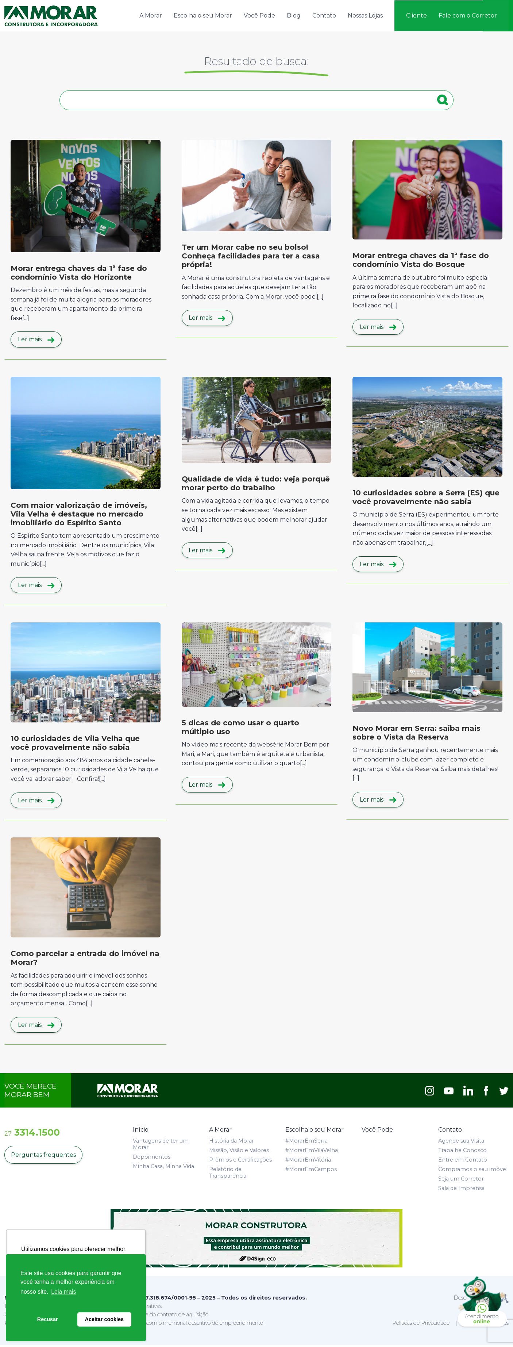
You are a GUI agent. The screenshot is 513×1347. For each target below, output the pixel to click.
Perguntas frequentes (44, 1157)
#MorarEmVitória (308, 1162)
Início (140, 1131)
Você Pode (259, 15)
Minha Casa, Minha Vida (163, 1168)
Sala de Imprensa (461, 1190)
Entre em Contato (462, 1162)
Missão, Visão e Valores (239, 1152)
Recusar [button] (47, 1319)
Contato (324, 15)
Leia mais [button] (63, 1292)
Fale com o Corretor (468, 15)
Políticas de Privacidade (421, 1324)
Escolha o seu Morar (203, 15)
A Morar (150, 15)
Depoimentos (151, 1159)
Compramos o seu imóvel (473, 1171)
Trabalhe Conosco (462, 1152)
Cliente (416, 15)
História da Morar (231, 1143)
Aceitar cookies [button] (104, 1319)
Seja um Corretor (461, 1181)
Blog (294, 15)
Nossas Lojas (365, 15)
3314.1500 (32, 1134)
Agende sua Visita (461, 1143)
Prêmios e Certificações (240, 1162)
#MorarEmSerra (306, 1143)
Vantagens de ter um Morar (161, 1146)
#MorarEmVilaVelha (311, 1152)
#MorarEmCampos (311, 1171)
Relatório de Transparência (227, 1174)
